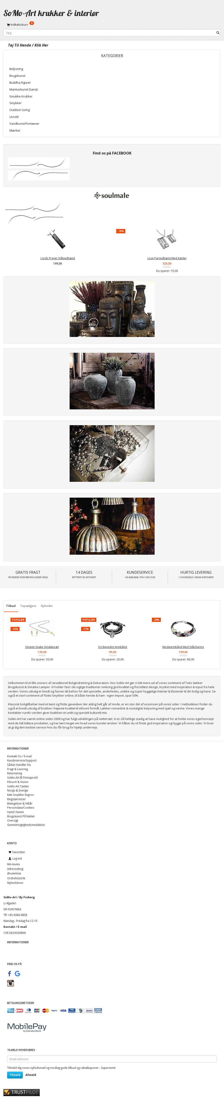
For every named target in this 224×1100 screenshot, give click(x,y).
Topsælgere (28, 606)
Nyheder (47, 606)
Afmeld (31, 1075)
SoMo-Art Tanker (18, 786)
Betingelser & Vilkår (19, 803)
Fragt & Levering (17, 769)
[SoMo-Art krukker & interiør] (51, 13)
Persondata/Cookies (20, 807)
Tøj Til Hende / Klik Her (28, 45)
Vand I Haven (15, 812)
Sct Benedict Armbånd (112, 647)
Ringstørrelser (16, 799)
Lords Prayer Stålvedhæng (57, 258)
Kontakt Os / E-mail (19, 756)
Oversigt (12, 820)
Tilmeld (14, 1075)
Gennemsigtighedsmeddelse (26, 825)
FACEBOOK (121, 153)
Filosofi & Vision (17, 782)
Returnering (14, 773)
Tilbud (11, 606)
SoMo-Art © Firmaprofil (22, 777)
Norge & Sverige (17, 790)
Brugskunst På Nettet (20, 816)
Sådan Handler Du (19, 764)
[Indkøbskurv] (112, 24)
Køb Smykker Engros (20, 795)
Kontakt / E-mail (15, 927)
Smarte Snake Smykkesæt (42, 647)
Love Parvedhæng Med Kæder (167, 258)
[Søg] (217, 33)
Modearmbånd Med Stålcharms (183, 647)
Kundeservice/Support (22, 760)
